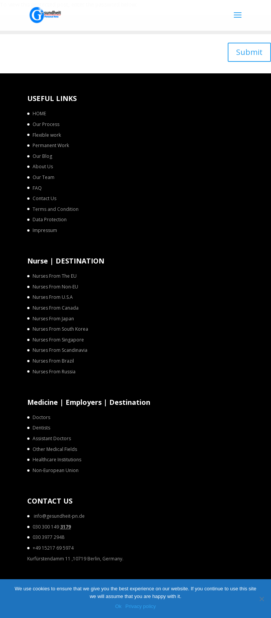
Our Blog (42, 156)
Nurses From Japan (53, 318)
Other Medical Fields (55, 449)
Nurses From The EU (55, 276)
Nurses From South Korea (60, 329)
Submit (249, 52)
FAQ (37, 188)
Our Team (43, 177)
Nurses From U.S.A (53, 297)
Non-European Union (56, 470)
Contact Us (44, 198)
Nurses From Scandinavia (60, 350)
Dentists (41, 427)
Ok (118, 606)
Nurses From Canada (56, 308)
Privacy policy (140, 606)
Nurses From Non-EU (55, 286)
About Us (43, 166)
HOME (39, 113)
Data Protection (50, 219)
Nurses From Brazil (53, 361)
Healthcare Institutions (57, 459)
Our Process (46, 124)
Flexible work (47, 135)
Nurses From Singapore (58, 339)
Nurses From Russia (54, 371)
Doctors (41, 417)
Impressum (45, 230)
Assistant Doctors (52, 438)
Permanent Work (51, 145)
